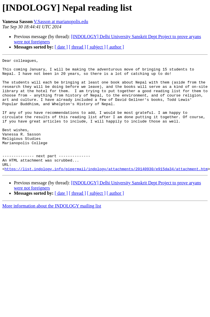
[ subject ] (96, 47)
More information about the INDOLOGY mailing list (51, 228)
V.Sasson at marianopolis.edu (61, 21)
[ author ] (115, 47)
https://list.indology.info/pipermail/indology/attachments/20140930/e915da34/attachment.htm (106, 191)
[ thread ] (77, 47)
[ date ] (61, 47)
